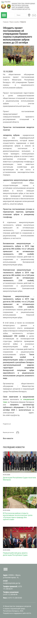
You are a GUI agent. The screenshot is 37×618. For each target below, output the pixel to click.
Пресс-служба (14, 22)
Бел (9, 2)
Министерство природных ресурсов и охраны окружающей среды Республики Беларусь (23, 6)
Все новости (8, 438)
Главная (5, 22)
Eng (6, 2)
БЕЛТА (29, 613)
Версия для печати (8, 432)
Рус (2, 2)
